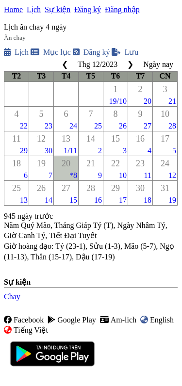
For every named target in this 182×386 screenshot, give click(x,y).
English (157, 320)
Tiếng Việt (26, 330)
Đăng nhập (122, 9)
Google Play (72, 320)
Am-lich (118, 320)
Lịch (34, 9)
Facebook (24, 320)
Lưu (125, 52)
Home (13, 9)
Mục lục (51, 52)
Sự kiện (57, 9)
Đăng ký (87, 9)
